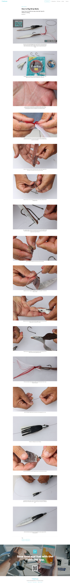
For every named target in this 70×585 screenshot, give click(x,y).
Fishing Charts (53, 1)
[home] (4, 1)
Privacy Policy (35, 582)
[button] (63, 1)
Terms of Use (30, 582)
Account (67, 1)
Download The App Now (35, 564)
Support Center (40, 582)
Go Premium (47, 1)
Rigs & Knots (24, 6)
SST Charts (58, 1)
